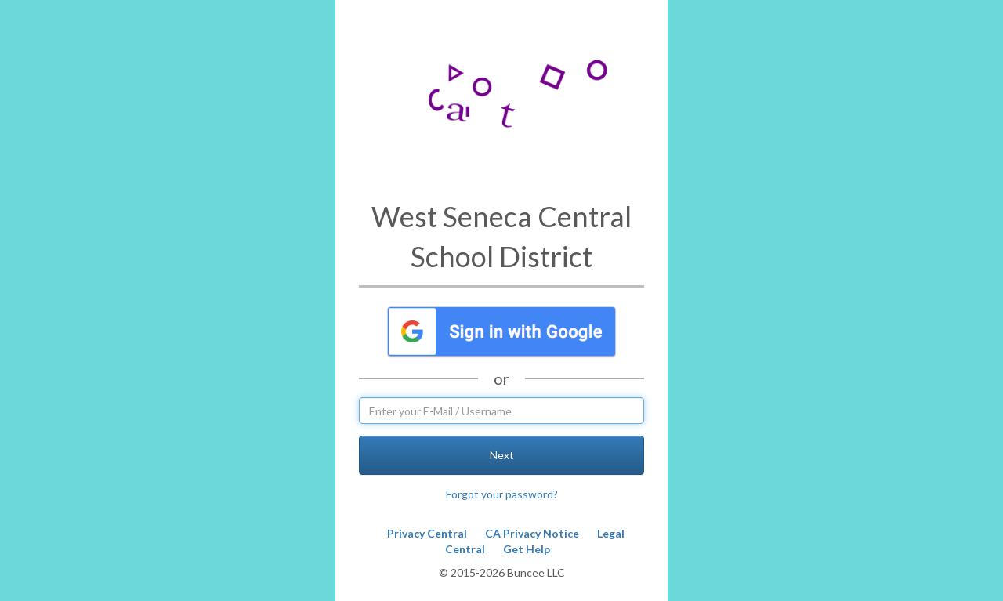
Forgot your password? (502, 494)
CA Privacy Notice (532, 533)
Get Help (526, 549)
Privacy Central (427, 533)
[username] (502, 410)
